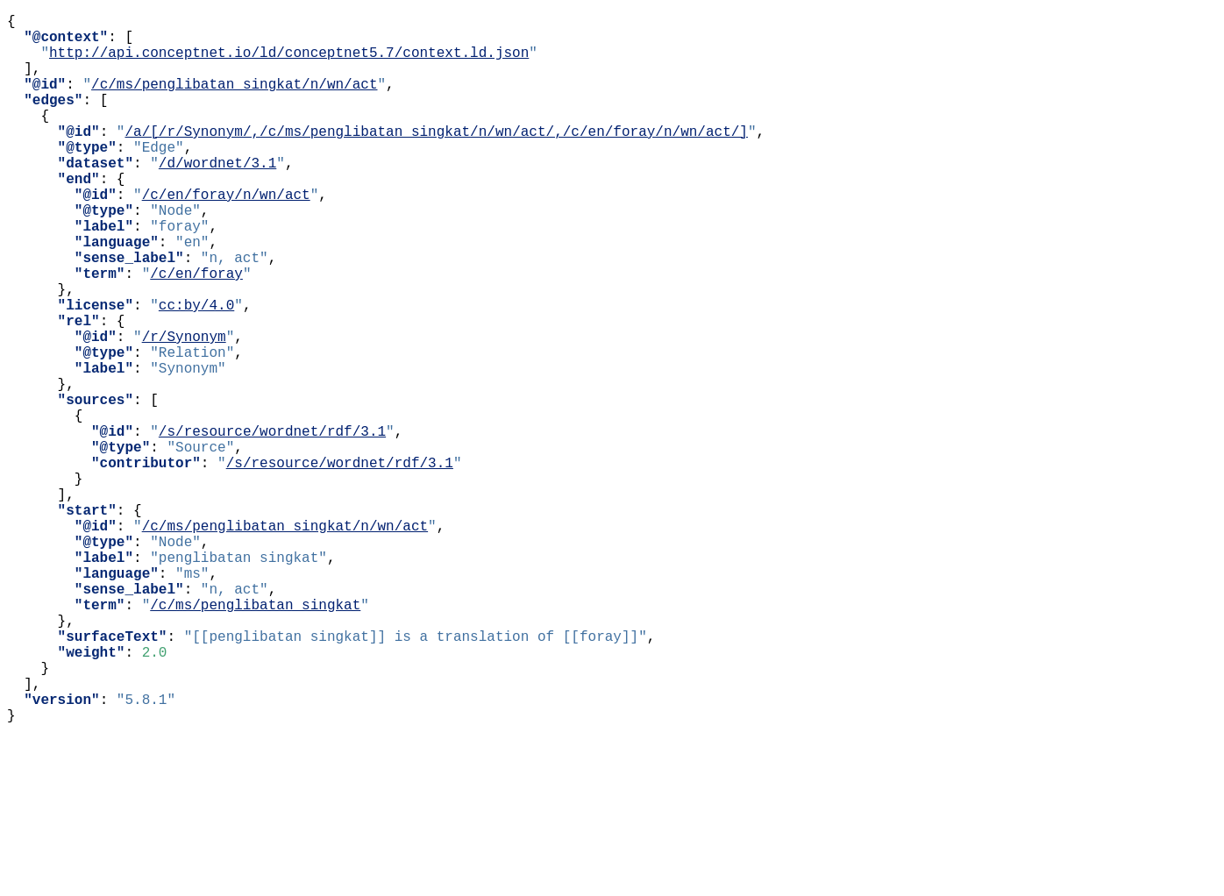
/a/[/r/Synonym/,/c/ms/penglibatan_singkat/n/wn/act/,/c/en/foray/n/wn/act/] (436, 158)
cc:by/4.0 (196, 370)
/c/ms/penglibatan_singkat (255, 737)
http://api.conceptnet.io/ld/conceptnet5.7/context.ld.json (289, 62)
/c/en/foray (196, 332)
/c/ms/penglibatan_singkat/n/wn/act (234, 100)
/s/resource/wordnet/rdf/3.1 (272, 525)
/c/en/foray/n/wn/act (226, 235)
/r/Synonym (184, 409)
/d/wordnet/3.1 (217, 197)
